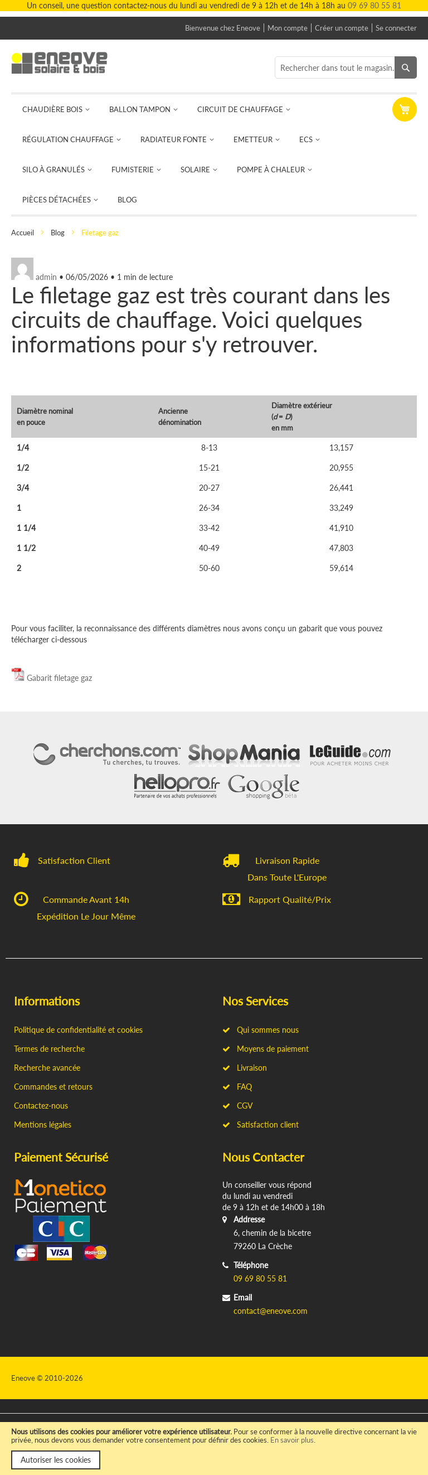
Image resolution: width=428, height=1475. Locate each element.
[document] (214, 1448)
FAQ (237, 1086)
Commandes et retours (53, 1086)
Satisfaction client (260, 1124)
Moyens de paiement (265, 1048)
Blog (58, 232)
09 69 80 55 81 (374, 5)
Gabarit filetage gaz (59, 678)
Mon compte (288, 27)
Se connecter (396, 27)
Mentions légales (42, 1124)
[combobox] (346, 67)
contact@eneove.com (271, 1311)
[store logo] (65, 63)
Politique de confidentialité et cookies (78, 1029)
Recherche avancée (47, 1067)
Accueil (23, 232)
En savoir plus (292, 1439)
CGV (237, 1105)
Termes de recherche (49, 1048)
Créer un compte (341, 27)
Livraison (244, 1067)
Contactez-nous (41, 1105)
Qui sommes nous (260, 1029)
